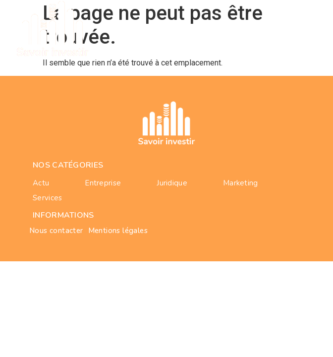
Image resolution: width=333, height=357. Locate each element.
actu (41, 183)
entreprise (103, 183)
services (47, 198)
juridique (172, 183)
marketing (240, 183)
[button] (313, 28)
